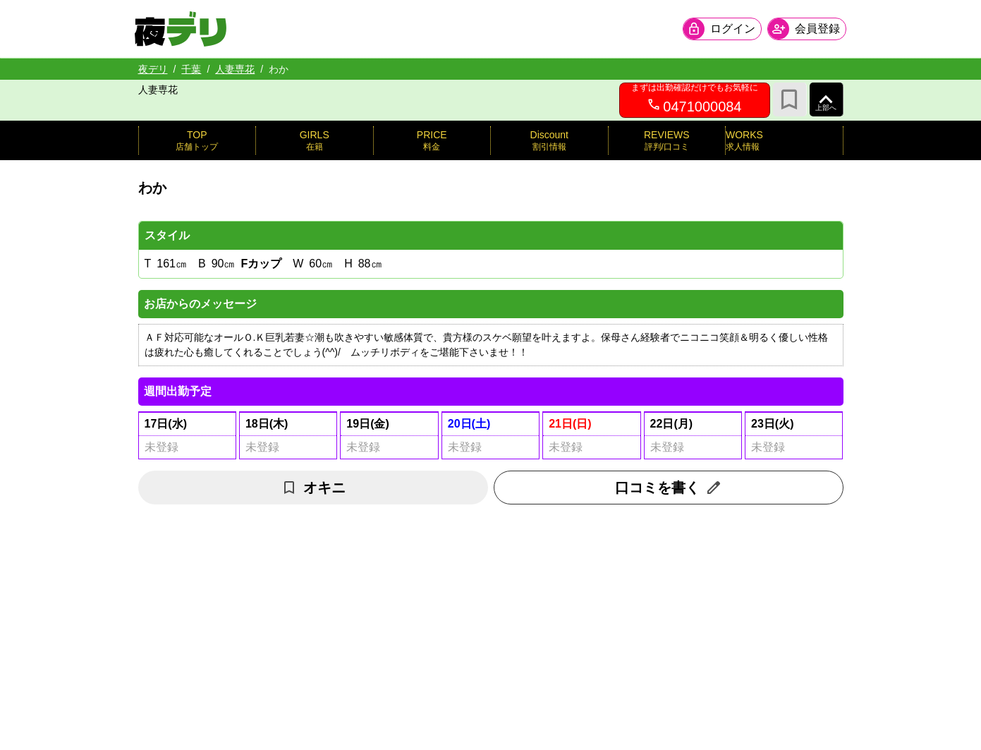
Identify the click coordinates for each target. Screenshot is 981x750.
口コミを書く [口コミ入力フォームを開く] (668, 487)
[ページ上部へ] (826, 99)
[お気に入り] (790, 99)
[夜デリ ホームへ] (184, 29)
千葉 (191, 69)
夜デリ (153, 69)
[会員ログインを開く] (719, 29)
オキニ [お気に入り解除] (313, 487)
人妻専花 (235, 69)
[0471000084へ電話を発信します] (694, 100)
